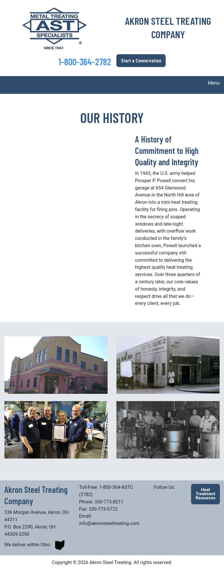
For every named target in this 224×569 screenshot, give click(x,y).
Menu (211, 83)
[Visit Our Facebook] (167, 494)
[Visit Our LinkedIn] (158, 494)
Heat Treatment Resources (205, 494)
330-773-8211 (109, 502)
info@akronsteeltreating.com (109, 523)
